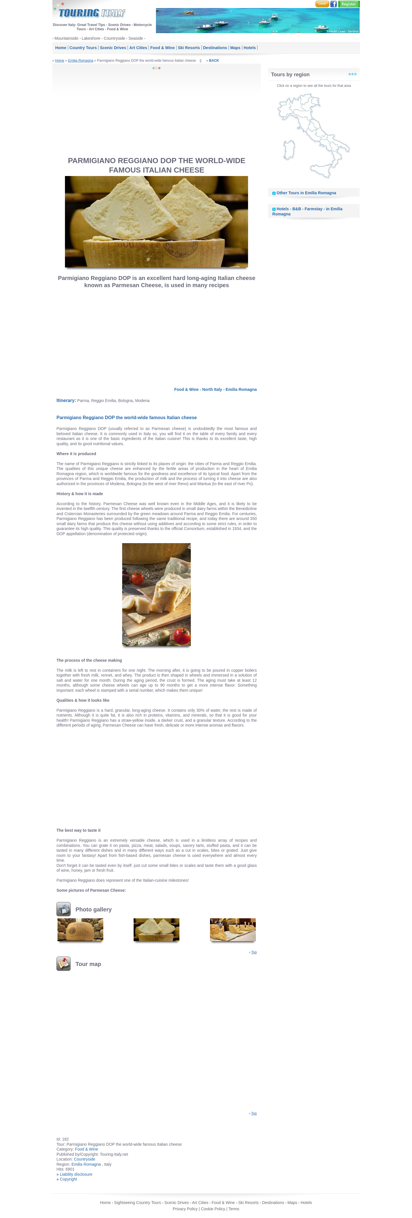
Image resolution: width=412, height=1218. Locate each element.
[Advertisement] (156, 113)
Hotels (250, 47)
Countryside (114, 38)
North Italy (212, 389)
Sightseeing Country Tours (137, 1202)
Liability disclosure (76, 1174)
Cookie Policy (213, 1209)
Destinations (215, 47)
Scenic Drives (113, 47)
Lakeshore (91, 38)
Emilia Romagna (80, 61)
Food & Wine (162, 47)
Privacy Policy (185, 1209)
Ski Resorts (189, 47)
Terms (233, 1209)
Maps (235, 47)
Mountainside (66, 38)
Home (60, 47)
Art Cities (138, 47)
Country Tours (83, 47)
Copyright (68, 1179)
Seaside (135, 38)
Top (254, 952)
